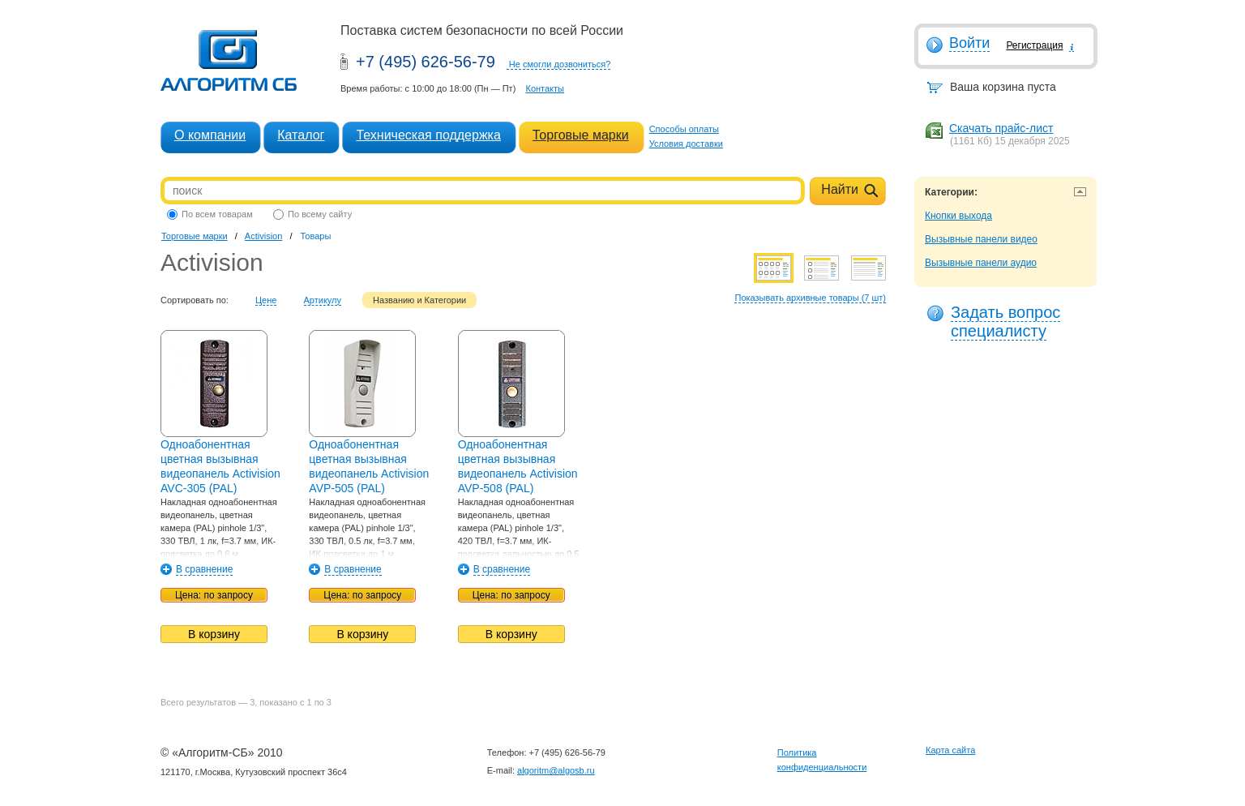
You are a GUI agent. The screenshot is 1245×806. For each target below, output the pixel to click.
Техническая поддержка (428, 135)
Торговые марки (581, 135)
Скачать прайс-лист (1001, 128)
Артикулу (323, 300)
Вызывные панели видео (981, 239)
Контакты (544, 88)
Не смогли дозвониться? (560, 64)
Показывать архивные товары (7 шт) (810, 297)
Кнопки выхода (958, 215)
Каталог (300, 135)
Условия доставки (686, 143)
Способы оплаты (684, 129)
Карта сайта (950, 750)
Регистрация (1034, 45)
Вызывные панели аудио (981, 262)
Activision (263, 236)
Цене (265, 300)
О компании (210, 135)
